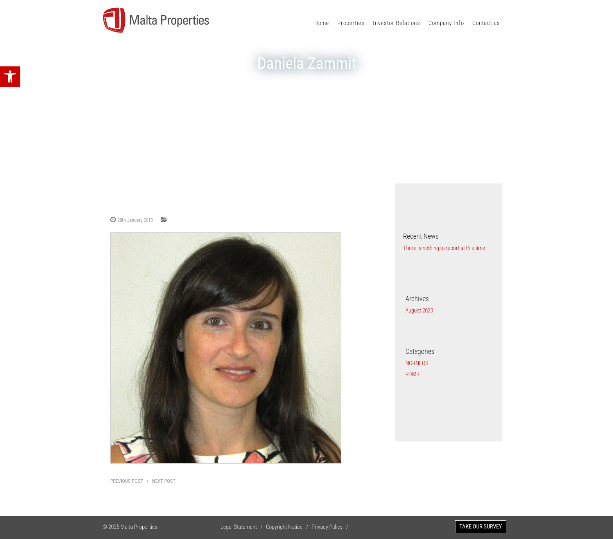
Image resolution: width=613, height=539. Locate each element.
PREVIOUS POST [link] (126, 481)
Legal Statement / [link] (243, 526)
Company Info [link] (446, 23)
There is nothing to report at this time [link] (444, 248)
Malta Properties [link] (139, 526)
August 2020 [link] (419, 310)
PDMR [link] (412, 374)
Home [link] (321, 23)
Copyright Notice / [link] (289, 526)
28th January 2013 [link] (135, 220)
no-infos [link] (416, 363)
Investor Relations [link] (396, 23)
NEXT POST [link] (164, 481)
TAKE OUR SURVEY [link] (480, 526)
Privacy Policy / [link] (331, 526)
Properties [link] (351, 23)
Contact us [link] (486, 23)
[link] (10, 76)
